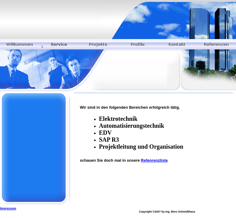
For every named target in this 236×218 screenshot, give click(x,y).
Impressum (8, 208)
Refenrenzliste (154, 160)
